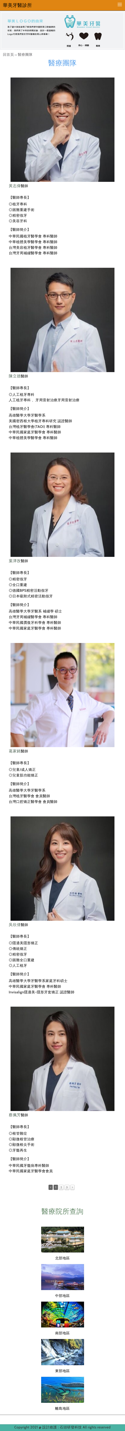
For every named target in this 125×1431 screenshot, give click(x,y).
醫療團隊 (25, 54)
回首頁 (8, 54)
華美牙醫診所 (17, 5)
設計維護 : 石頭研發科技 (62, 1427)
